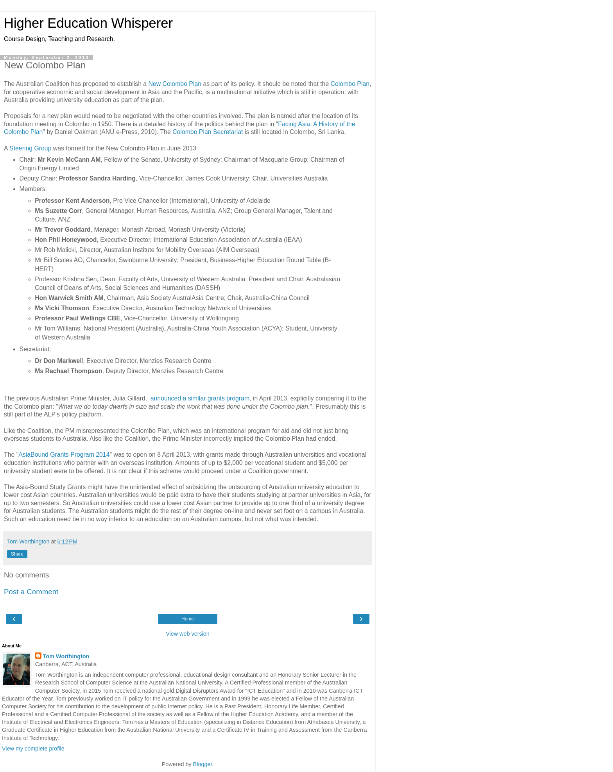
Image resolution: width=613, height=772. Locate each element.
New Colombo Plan (175, 83)
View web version (188, 634)
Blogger (202, 764)
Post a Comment (31, 592)
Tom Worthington (66, 656)
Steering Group (30, 148)
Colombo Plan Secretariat (207, 132)
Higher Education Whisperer (88, 23)
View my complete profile (33, 748)
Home (187, 619)
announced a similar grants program (200, 398)
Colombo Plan (350, 83)
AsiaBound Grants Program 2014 (63, 454)
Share (17, 554)
